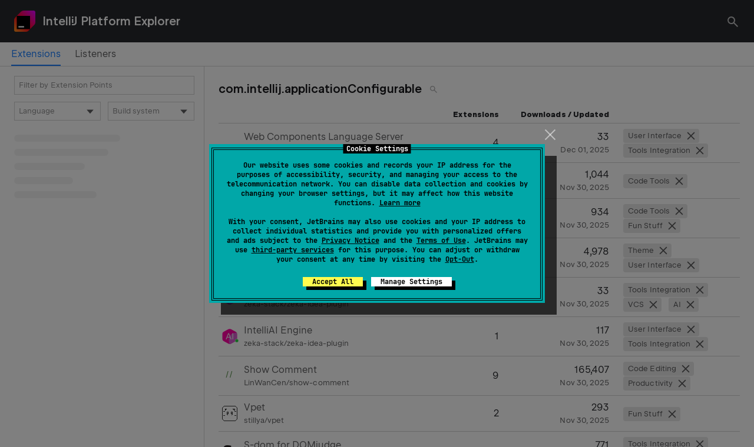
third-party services (293, 250)
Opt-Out (459, 259)
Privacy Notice (350, 240)
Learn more (400, 203)
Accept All (332, 281)
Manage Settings (411, 281)
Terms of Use (441, 240)
